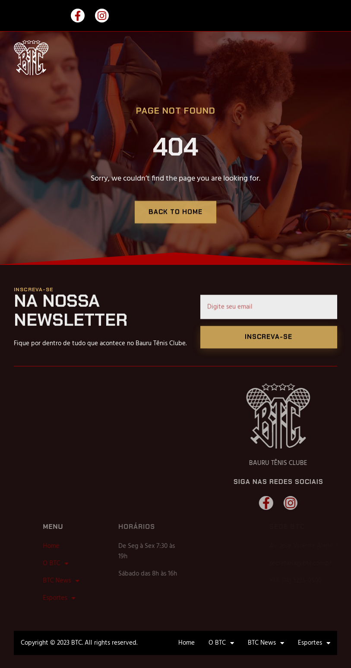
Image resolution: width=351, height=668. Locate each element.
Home (69, 546)
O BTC (74, 563)
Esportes (77, 598)
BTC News (79, 581)
